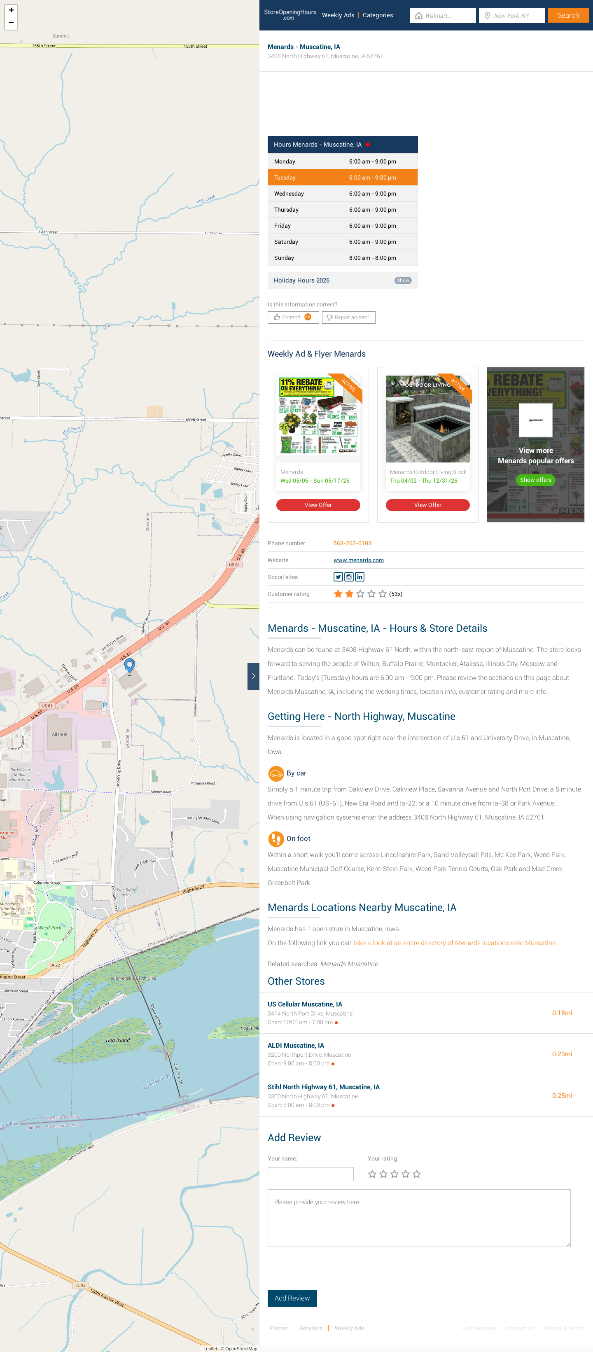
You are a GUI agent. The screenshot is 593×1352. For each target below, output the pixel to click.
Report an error (348, 317)
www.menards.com (359, 560)
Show (403, 280)
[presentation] (330, 1274)
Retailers (310, 1328)
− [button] (11, 23)
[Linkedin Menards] (359, 577)
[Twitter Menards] (338, 577)
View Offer (318, 505)
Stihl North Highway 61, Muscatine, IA (324, 1087)
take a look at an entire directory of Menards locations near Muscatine (454, 943)
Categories (378, 15)
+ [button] (11, 11)
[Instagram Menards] (349, 577)
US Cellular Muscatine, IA (305, 1004)
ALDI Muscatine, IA (296, 1045)
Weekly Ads (338, 15)
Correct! (292, 316)
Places (278, 1328)
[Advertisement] (426, 109)
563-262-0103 (352, 543)
